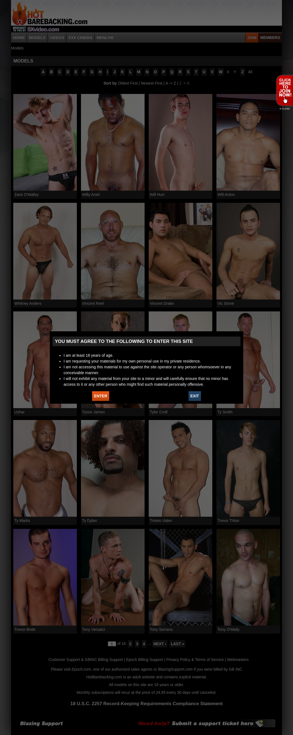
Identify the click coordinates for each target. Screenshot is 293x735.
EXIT (194, 396)
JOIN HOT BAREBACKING (284, 90)
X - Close (284, 108)
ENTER (100, 396)
